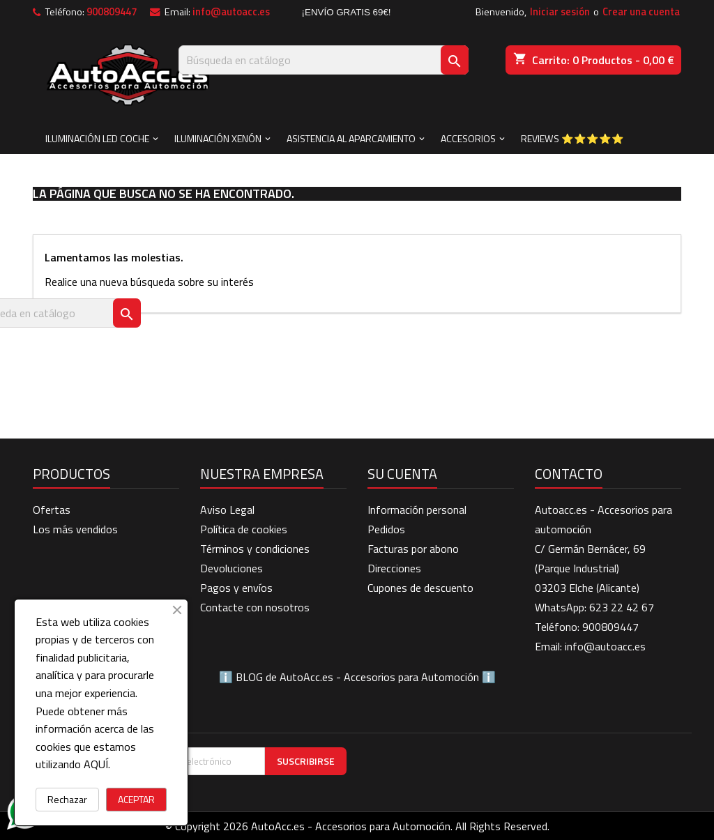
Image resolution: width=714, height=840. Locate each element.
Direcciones (394, 568)
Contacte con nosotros (255, 607)
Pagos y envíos (236, 587)
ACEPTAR (136, 799)
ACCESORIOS (468, 138)
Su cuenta (402, 473)
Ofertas (51, 509)
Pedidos (386, 529)
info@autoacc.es (231, 12)
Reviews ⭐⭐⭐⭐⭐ (572, 138)
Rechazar (67, 799)
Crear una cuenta (641, 12)
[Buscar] (323, 60)
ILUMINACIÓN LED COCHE (97, 138)
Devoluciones (231, 568)
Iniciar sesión (560, 12)
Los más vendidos (75, 529)
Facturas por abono (413, 548)
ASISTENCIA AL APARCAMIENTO (351, 138)
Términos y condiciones (255, 548)
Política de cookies (243, 529)
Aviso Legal (227, 509)
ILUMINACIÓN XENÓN (217, 138)
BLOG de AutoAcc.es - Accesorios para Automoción (357, 677)
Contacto (568, 473)
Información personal (416, 509)
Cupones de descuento (420, 587)
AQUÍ (96, 764)
